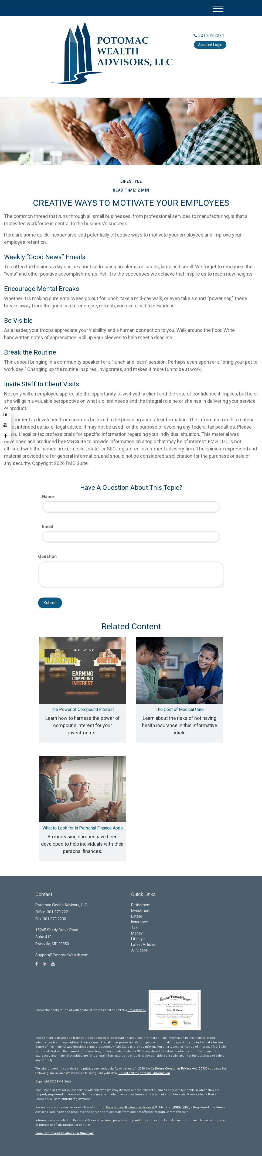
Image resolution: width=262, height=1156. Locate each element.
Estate (136, 916)
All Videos (139, 950)
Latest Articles (143, 944)
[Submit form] (50, 603)
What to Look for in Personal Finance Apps (82, 828)
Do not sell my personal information (144, 1073)
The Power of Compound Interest (82, 709)
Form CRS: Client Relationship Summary (64, 1133)
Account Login (210, 45)
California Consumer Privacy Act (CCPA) (179, 1068)
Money (137, 933)
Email (47, 526)
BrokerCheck (137, 1010)
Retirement (141, 905)
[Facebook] (5, 435)
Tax (134, 927)
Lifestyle (138, 939)
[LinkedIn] (5, 414)
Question (47, 556)
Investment (141, 910)
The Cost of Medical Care (180, 709)
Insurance (139, 922)
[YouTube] (5, 424)
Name (48, 496)
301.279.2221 (208, 35)
